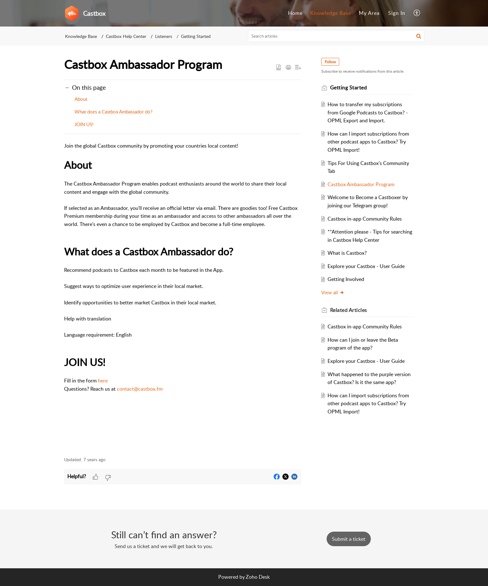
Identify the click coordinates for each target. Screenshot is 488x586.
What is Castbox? (347, 252)
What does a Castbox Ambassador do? (114, 111)
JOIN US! (84, 124)
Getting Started (196, 36)
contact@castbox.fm (140, 388)
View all (332, 292)
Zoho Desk (258, 576)
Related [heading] (348, 310)
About (81, 99)
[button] (417, 13)
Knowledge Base (330, 12)
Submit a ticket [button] (348, 538)
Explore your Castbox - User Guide (366, 266)
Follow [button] (330, 61)
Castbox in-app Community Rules (365, 218)
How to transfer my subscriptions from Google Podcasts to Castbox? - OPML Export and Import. (368, 112)
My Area (369, 12)
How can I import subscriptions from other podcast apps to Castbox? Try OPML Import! (368, 141)
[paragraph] (182, 295)
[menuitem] (295, 13)
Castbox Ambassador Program (361, 184)
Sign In (396, 12)
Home (295, 12)
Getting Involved (346, 279)
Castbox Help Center (126, 36)
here (103, 380)
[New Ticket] (349, 538)
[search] (336, 36)
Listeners (163, 36)
